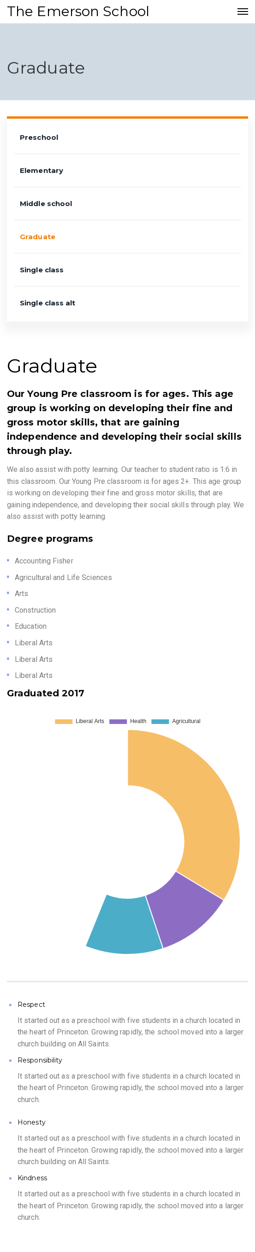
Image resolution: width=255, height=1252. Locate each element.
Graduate (37, 236)
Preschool (39, 137)
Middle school (46, 203)
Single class (42, 269)
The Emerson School (78, 11)
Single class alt (48, 303)
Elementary (41, 170)
